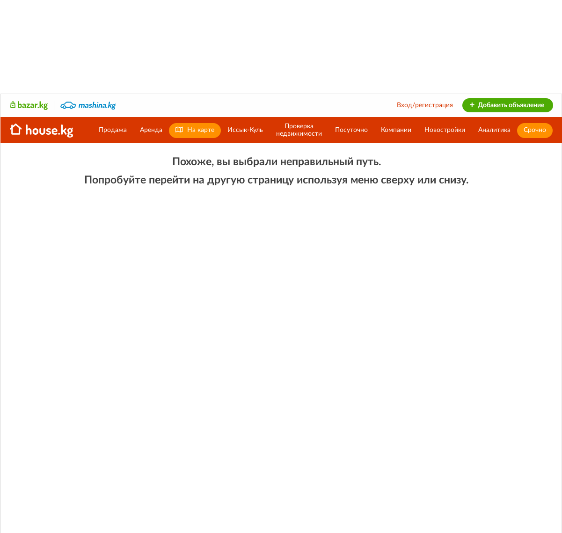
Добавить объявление (506, 105)
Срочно (535, 130)
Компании (396, 130)
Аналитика (494, 130)
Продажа (113, 130)
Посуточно (351, 130)
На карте (194, 129)
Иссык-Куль (245, 130)
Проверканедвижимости (299, 130)
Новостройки (444, 130)
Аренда (151, 130)
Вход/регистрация (425, 105)
